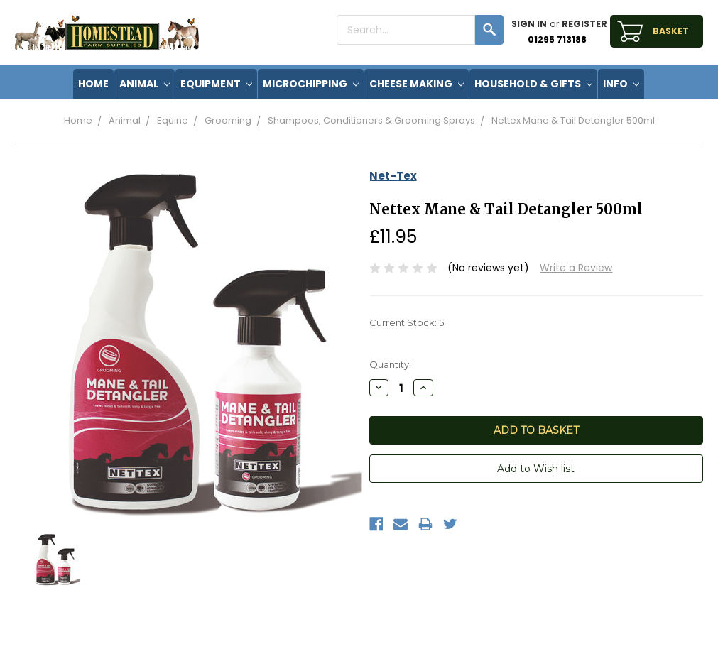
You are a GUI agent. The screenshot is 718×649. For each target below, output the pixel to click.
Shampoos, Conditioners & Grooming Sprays (371, 120)
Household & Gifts (533, 84)
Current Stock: (406, 322)
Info (621, 84)
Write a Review (576, 268)
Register (584, 24)
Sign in (529, 24)
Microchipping (311, 84)
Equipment (216, 84)
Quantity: (390, 364)
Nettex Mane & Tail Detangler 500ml (573, 120)
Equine (172, 120)
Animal (144, 84)
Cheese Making (416, 84)
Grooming (228, 120)
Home (78, 120)
